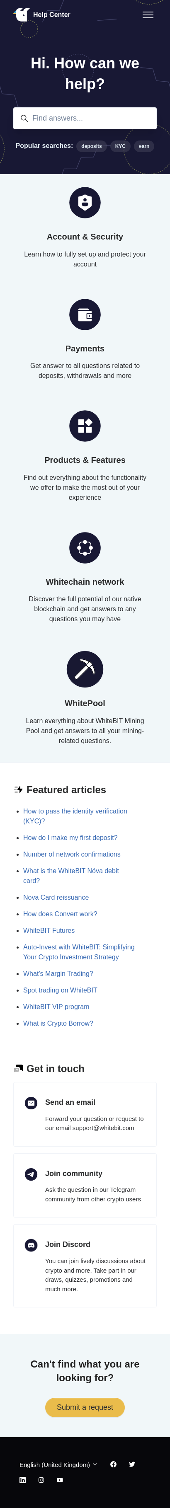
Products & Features (85, 460)
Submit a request (85, 1407)
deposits (91, 146)
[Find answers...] (85, 118)
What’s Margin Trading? (58, 973)
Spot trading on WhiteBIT (60, 990)
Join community (73, 1173)
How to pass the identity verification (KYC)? (75, 816)
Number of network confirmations (72, 854)
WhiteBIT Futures (49, 930)
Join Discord (67, 1244)
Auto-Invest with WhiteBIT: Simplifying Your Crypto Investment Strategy (79, 952)
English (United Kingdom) (58, 1464)
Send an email (70, 1102)
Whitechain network (85, 581)
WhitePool (85, 703)
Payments (85, 348)
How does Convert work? (60, 913)
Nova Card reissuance (56, 897)
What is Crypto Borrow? (58, 1023)
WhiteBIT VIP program (56, 1006)
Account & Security (85, 236)
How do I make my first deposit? (70, 837)
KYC (120, 146)
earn (144, 146)
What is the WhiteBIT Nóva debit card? (71, 875)
